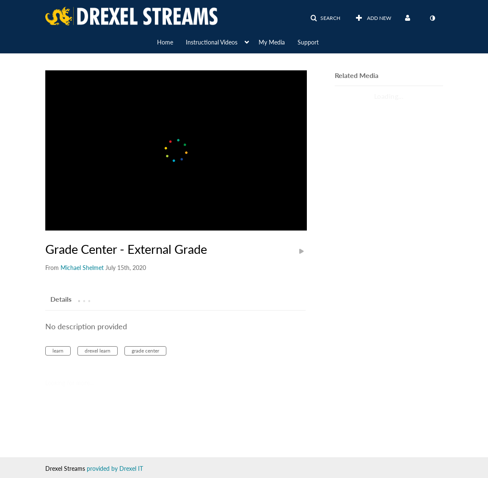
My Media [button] (272, 42)
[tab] (61, 299)
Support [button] (308, 42)
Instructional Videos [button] (211, 42)
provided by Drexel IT (115, 468)
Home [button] (165, 42)
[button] (325, 18)
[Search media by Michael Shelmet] (82, 267)
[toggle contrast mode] (432, 18)
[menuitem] (171, 41)
